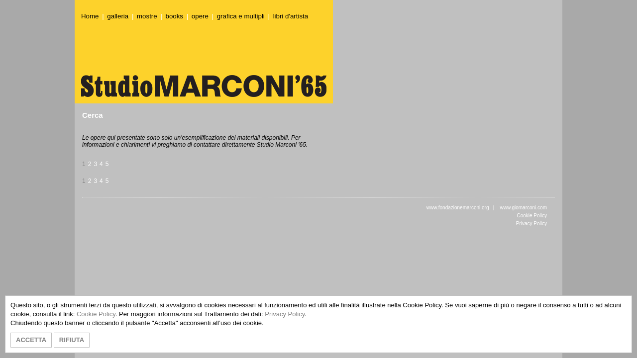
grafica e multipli (241, 16)
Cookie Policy (532, 215)
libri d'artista (291, 16)
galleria (117, 16)
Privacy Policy (531, 223)
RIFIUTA (71, 340)
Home (90, 16)
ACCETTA (31, 340)
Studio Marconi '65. (282, 144)
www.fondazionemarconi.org (457, 207)
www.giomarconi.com (523, 207)
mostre (147, 16)
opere (200, 16)
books (174, 16)
